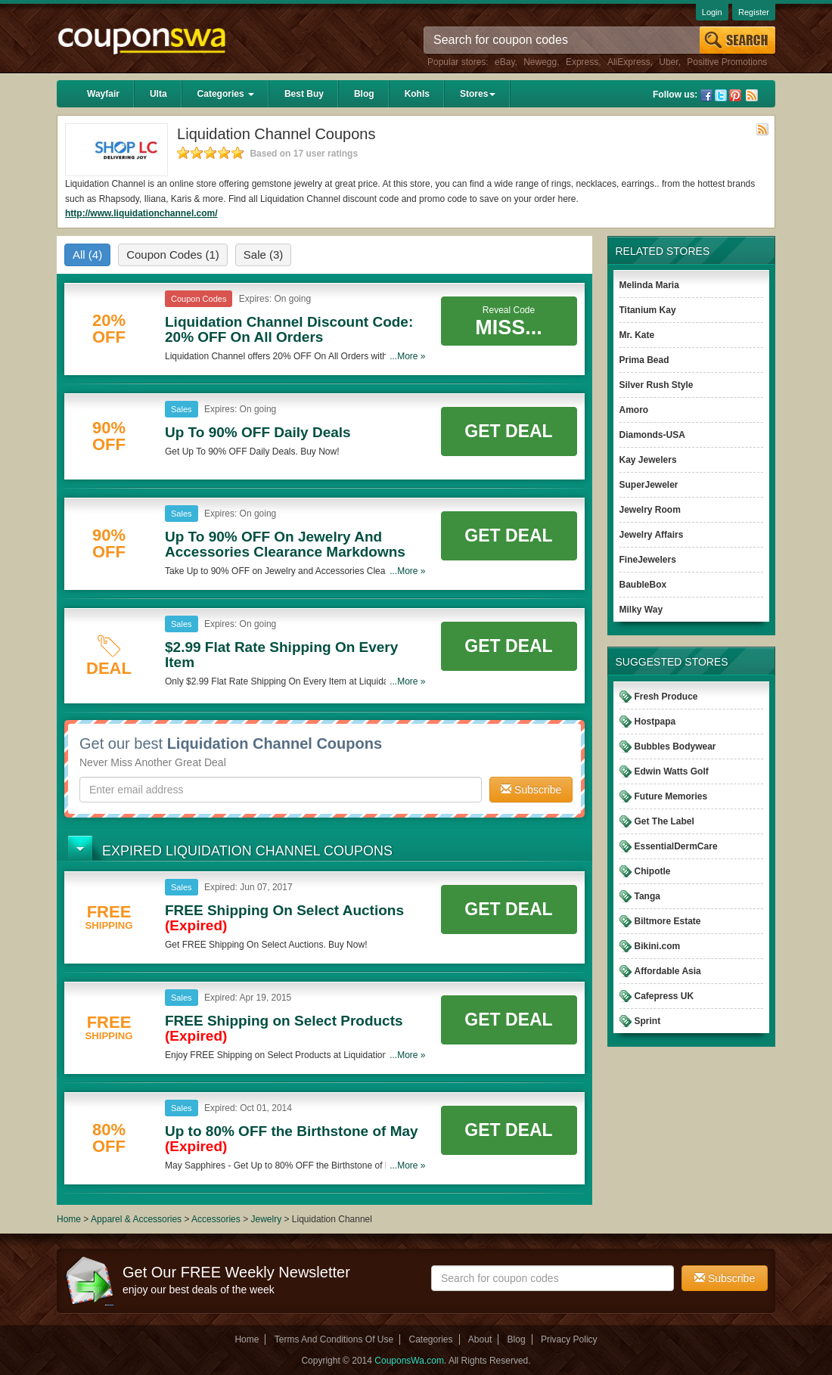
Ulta (158, 93)
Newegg (540, 62)
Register (753, 12)
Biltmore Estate (668, 921)
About (480, 1339)
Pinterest (735, 95)
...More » (407, 356)
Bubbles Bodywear (675, 746)
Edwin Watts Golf (672, 771)
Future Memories (671, 796)
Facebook (706, 95)
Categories (225, 93)
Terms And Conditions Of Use (334, 1339)
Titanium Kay (647, 310)
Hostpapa (655, 721)
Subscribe (531, 790)
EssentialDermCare (676, 846)
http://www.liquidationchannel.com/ (141, 213)
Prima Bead (644, 360)
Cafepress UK (664, 996)
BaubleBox (643, 584)
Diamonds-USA (652, 435)
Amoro (634, 410)
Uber (668, 62)
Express (582, 62)
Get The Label (664, 821)
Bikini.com (658, 946)
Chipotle (653, 871)
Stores (477, 93)
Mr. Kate (637, 335)
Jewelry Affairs (651, 534)
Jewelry (265, 1219)
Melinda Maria (649, 285)
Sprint (648, 1021)
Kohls (417, 93)
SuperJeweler (648, 485)
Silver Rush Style (656, 385)
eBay (504, 62)
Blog (364, 93)
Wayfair (103, 93)
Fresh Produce (666, 696)
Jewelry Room (650, 509)
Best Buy (304, 93)
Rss (752, 95)
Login (712, 12)
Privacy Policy (569, 1339)
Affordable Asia (668, 971)
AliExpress (628, 62)
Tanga (647, 896)
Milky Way (641, 609)
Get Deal (508, 431)
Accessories (216, 1219)
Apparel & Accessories (136, 1219)
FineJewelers (647, 559)
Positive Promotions (727, 62)
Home (69, 1219)
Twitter (721, 95)
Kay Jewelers (648, 460)
